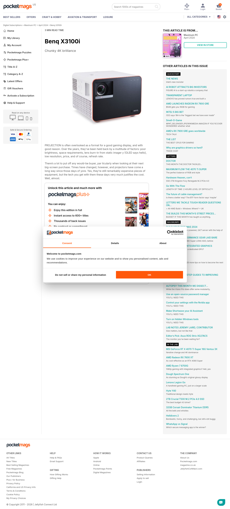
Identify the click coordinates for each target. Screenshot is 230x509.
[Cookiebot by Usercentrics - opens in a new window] (169, 232)
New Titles (11, 461)
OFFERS (31, 17)
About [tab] (162, 243)
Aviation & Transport (82, 17)
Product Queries (145, 457)
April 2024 (43, 25)
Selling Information (146, 474)
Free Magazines (14, 468)
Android (97, 461)
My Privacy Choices (16, 498)
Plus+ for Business (15, 479)
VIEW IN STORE (205, 45)
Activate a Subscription (18, 95)
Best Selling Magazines (17, 465)
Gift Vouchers (13, 88)
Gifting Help (55, 478)
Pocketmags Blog (14, 472)
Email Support (57, 461)
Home (8, 30)
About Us (184, 457)
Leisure (108, 17)
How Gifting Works (59, 474)
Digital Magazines (102, 472)
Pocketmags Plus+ (16, 59)
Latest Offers (12, 81)
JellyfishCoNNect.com (191, 468)
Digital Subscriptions (12, 25)
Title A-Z (10, 66)
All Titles (10, 457)
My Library (11, 38)
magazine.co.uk (188, 465)
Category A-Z (13, 74)
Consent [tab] (67, 243)
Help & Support (14, 102)
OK (149, 274)
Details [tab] (115, 243)
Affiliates (141, 461)
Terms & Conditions (16, 490)
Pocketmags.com (188, 461)
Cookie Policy (13, 494)
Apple (96, 457)
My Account (12, 45)
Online (96, 465)
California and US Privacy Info (21, 487)
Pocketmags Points (102, 468)
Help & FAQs (56, 457)
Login (139, 482)
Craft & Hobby (51, 17)
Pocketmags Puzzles (17, 52)
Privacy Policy (13, 483)
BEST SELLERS (11, 17)
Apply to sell (143, 478)
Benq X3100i (56, 25)
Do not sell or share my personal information (80, 274)
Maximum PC (30, 25)
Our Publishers (13, 476)
